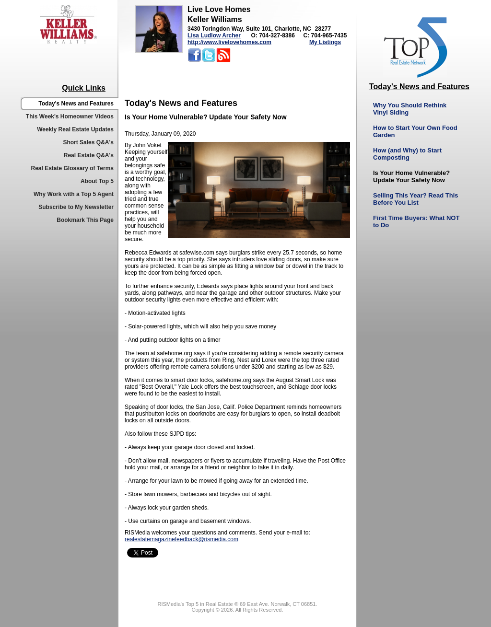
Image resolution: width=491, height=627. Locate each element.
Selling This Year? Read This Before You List (415, 199)
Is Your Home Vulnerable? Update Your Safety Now (411, 176)
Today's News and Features (76, 103)
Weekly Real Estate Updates (75, 129)
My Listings (325, 42)
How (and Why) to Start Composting (407, 154)
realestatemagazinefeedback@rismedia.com (181, 539)
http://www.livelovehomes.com (229, 42)
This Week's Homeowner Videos (70, 116)
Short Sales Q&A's (88, 142)
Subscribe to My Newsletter (76, 207)
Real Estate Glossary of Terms (72, 168)
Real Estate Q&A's (89, 155)
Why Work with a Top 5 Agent (74, 194)
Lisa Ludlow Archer (214, 35)
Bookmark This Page (85, 220)
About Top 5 (97, 181)
